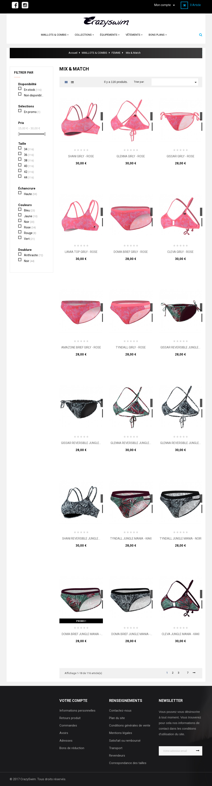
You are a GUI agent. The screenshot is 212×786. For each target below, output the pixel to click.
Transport (115, 748)
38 (29, 160)
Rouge (30, 233)
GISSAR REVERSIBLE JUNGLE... (180, 347)
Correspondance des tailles (127, 763)
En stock (33, 89)
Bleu (29, 210)
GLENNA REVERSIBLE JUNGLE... (131, 443)
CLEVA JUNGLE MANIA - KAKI (180, 634)
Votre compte (73, 700)
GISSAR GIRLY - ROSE (180, 156)
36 (29, 154)
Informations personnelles (77, 710)
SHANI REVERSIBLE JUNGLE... (81, 538)
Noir (29, 221)
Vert (29, 238)
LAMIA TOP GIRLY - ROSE (81, 252)
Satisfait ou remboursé (125, 740)
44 (29, 177)
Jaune (30, 216)
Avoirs (63, 733)
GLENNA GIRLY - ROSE (131, 156)
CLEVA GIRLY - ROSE (180, 252)
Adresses (65, 740)
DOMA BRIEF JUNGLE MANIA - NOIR (130, 634)
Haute (30, 194)
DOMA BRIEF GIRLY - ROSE (131, 252)
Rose (30, 227)
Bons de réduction (71, 748)
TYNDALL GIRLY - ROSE (131, 347)
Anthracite (33, 255)
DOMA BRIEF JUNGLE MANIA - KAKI (81, 634)
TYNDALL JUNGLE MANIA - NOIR (180, 538)
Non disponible (34, 95)
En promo (32, 112)
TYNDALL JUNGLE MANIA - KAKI (131, 538)
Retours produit (70, 718)
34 (29, 149)
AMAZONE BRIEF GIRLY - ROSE (81, 347)
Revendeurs (117, 755)
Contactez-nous (120, 710)
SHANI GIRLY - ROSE (81, 156)
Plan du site (117, 718)
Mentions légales (120, 733)
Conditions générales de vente (129, 725)
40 (29, 166)
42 (29, 171)
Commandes (68, 725)
